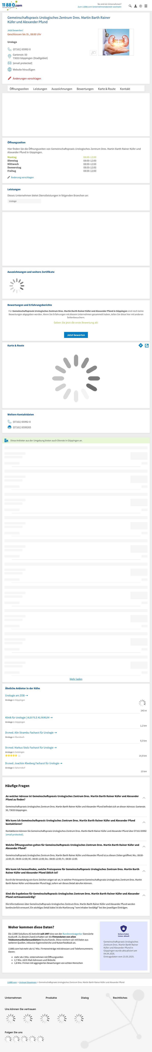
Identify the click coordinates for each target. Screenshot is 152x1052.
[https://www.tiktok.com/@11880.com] (24, 1039)
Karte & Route (107, 89)
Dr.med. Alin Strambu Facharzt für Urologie (29, 732)
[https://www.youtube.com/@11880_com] (40, 1039)
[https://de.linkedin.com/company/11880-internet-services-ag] (32, 1039)
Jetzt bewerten (76, 335)
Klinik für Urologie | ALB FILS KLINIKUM (27, 717)
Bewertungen (85, 89)
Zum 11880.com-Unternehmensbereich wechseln (99, 6)
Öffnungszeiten (19, 89)
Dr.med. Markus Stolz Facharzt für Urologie (29, 747)
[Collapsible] (144, 797)
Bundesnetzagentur (73, 933)
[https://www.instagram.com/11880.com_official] (16, 1039)
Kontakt (125, 89)
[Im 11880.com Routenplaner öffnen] (141, 345)
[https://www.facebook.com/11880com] (8, 1039)
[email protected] (14, 834)
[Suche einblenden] (131, 5)
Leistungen (40, 89)
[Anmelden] (136, 5)
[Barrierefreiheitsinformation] (142, 5)
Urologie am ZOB (15, 695)
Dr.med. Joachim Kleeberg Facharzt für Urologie (32, 763)
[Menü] (147, 5)
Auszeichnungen (62, 89)
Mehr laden (76, 679)
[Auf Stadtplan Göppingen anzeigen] (147, 345)
